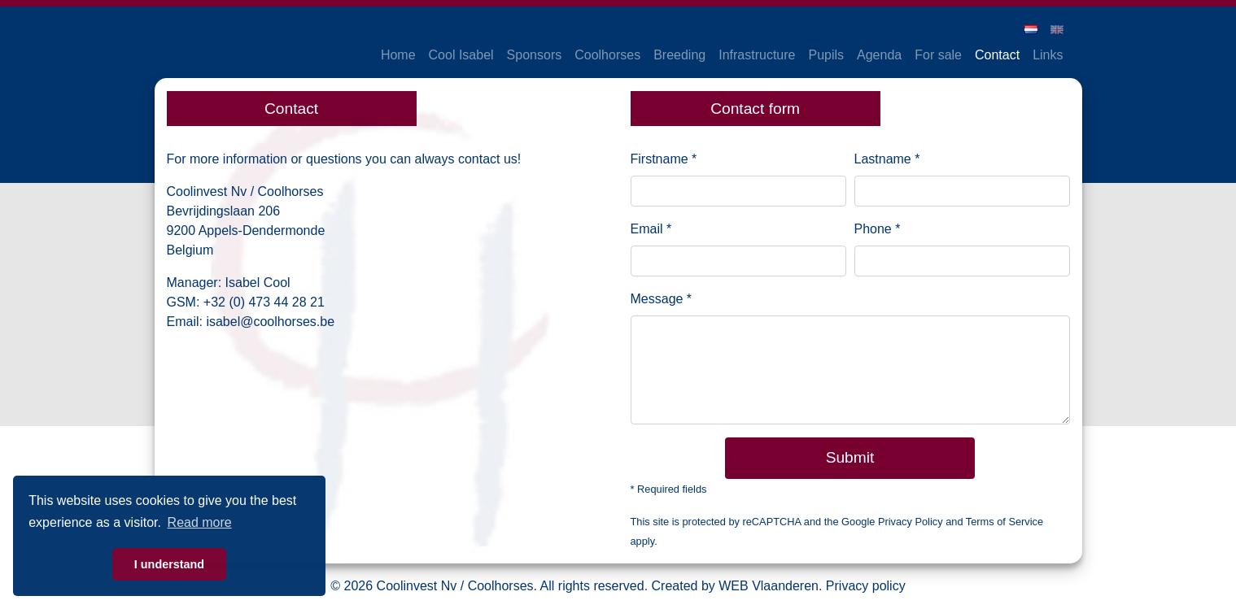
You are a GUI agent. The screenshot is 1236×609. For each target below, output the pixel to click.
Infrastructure (756, 55)
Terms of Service (1004, 521)
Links (1048, 55)
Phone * (877, 229)
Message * (661, 299)
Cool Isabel (461, 55)
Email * (651, 229)
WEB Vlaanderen (768, 586)
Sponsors (534, 55)
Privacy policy (866, 586)
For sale (938, 55)
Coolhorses (607, 55)
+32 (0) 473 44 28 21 (264, 302)
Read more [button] (200, 522)
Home (398, 55)
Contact (997, 55)
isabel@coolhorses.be (270, 321)
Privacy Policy (910, 521)
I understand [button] (169, 564)
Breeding (679, 55)
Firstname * (664, 159)
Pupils (826, 55)
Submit (850, 457)
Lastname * (887, 159)
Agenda (879, 55)
